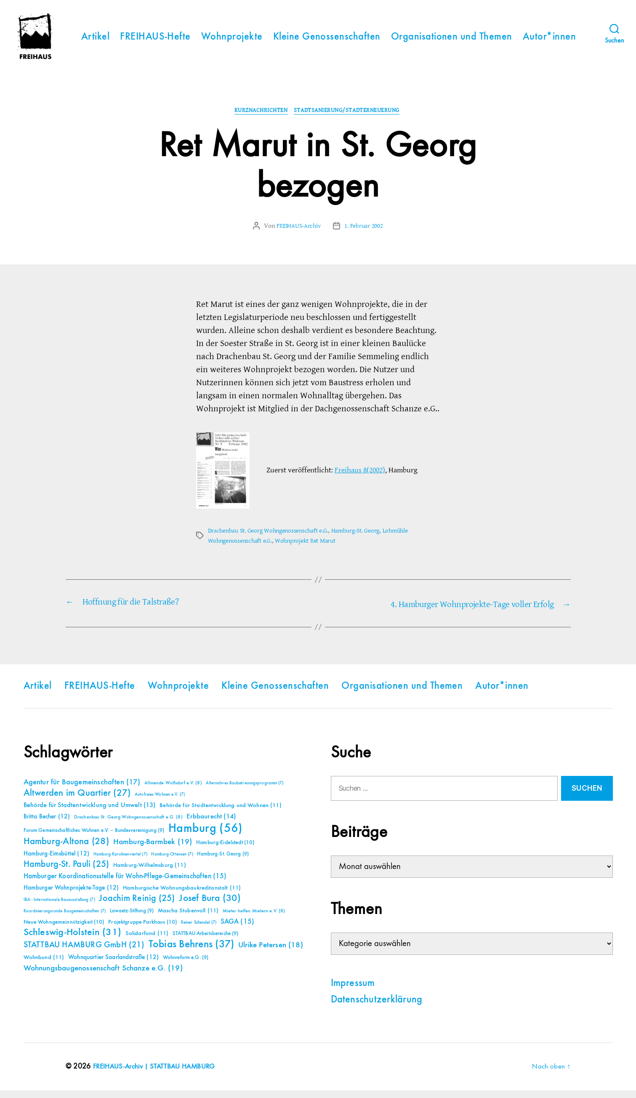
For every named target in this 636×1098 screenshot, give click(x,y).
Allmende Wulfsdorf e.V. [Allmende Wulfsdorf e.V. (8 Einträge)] (173, 790)
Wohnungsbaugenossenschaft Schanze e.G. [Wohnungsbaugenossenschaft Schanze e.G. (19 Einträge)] (103, 976)
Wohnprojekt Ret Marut (311, 549)
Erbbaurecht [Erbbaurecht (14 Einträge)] (211, 824)
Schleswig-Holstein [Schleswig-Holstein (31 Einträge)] (73, 940)
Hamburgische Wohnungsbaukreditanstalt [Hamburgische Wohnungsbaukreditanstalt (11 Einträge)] (182, 895)
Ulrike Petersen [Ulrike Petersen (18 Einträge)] (270, 953)
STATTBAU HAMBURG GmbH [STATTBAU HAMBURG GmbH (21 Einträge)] (84, 952)
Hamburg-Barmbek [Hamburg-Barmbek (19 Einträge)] (152, 849)
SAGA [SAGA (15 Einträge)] (238, 929)
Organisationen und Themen (451, 40)
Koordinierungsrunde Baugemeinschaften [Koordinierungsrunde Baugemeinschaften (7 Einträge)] (65, 919)
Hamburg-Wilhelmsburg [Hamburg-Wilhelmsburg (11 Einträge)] (149, 873)
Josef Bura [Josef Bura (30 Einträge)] (210, 906)
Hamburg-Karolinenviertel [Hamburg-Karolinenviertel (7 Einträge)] (120, 862)
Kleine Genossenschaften (327, 40)
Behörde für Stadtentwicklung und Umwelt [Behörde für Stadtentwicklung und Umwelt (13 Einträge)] (90, 813)
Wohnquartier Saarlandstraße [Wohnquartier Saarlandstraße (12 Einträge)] (113, 965)
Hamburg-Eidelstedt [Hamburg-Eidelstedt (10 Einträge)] (225, 850)
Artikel (95, 40)
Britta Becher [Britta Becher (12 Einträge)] (47, 824)
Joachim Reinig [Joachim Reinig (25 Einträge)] (137, 906)
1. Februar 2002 (365, 234)
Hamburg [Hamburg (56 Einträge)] (205, 836)
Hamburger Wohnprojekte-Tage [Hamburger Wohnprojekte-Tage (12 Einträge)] (71, 895)
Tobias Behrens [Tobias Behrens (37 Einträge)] (191, 951)
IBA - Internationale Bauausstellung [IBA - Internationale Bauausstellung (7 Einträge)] (59, 907)
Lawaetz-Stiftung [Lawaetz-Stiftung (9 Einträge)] (132, 918)
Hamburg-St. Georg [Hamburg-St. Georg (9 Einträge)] (223, 861)
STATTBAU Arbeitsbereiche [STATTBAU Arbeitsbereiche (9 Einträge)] (206, 941)
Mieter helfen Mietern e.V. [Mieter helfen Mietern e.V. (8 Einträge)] (254, 918)
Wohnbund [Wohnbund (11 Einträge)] (44, 965)
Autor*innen (549, 40)
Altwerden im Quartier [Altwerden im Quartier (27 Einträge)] (77, 800)
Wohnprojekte (232, 40)
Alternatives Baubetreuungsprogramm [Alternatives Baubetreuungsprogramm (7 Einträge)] (244, 791)
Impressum (353, 991)
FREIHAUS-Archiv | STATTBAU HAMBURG (157, 1074)
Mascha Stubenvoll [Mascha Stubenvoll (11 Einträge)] (188, 918)
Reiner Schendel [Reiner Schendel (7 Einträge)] (198, 930)
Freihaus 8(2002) (360, 478)
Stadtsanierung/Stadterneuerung (351, 119)
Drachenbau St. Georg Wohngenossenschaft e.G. (271, 539)
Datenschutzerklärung (377, 1007)
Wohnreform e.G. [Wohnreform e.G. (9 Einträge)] (185, 965)
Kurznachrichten (257, 119)
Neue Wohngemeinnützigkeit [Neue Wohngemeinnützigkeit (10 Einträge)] (64, 930)
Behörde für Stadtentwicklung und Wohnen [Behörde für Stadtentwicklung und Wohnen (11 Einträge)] (220, 813)
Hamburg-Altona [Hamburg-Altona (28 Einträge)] (66, 849)
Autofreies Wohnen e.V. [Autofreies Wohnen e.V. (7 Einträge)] (160, 802)
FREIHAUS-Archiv (297, 234)
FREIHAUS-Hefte (155, 40)
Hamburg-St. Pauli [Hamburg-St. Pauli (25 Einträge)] (66, 872)
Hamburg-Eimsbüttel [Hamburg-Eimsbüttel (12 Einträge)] (57, 861)
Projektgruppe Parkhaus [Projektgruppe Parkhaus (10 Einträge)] (142, 930)
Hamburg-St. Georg (363, 539)
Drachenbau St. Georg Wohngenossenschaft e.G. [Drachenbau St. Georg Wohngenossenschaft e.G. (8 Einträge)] (128, 824)
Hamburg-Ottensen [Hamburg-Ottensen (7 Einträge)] (172, 862)
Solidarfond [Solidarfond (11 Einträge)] (146, 941)
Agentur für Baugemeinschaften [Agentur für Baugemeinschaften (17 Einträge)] (82, 790)
